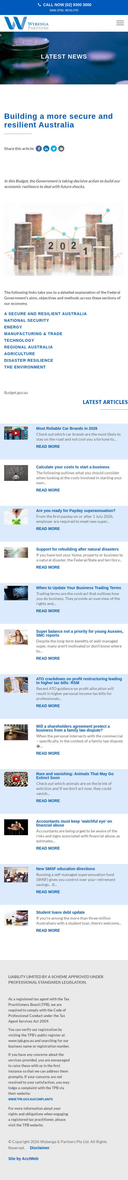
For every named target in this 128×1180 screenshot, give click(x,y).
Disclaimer (40, 1148)
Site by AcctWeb (23, 1158)
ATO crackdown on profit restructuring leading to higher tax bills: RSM (79, 681)
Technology (19, 340)
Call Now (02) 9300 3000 (64, 7)
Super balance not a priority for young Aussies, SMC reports (80, 633)
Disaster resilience (28, 360)
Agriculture (19, 354)
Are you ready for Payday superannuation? (76, 510)
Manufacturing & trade (33, 334)
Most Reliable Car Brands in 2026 (67, 428)
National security (26, 320)
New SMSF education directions (65, 869)
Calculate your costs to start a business (73, 467)
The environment (25, 367)
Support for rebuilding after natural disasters (77, 549)
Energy (13, 327)
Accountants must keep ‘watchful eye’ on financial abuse (74, 823)
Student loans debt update (60, 912)
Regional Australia (28, 347)
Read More (48, 446)
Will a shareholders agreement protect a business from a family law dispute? (73, 728)
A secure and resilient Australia (45, 314)
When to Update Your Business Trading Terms (78, 588)
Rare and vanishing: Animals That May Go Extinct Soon (75, 776)
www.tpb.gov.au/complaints (30, 1099)
